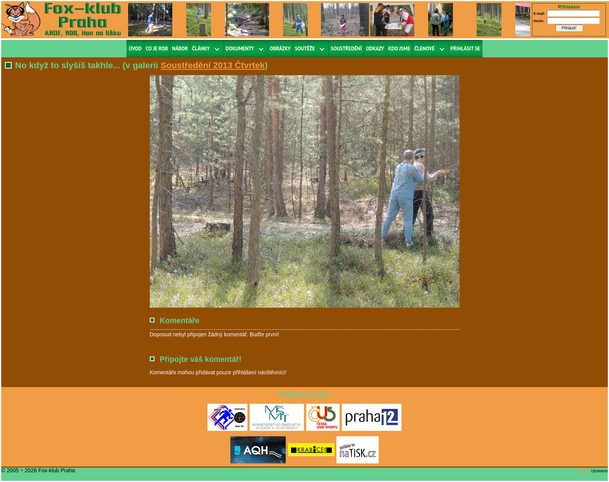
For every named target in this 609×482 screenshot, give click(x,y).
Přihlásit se (465, 48)
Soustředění (346, 48)
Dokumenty (240, 48)
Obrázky (280, 48)
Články (201, 48)
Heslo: (539, 21)
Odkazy (375, 48)
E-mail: (539, 13)
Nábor (180, 48)
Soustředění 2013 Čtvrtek (213, 65)
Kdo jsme (399, 48)
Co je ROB (157, 48)
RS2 (584, 470)
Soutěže (305, 48)
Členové (424, 48)
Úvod (135, 48)
